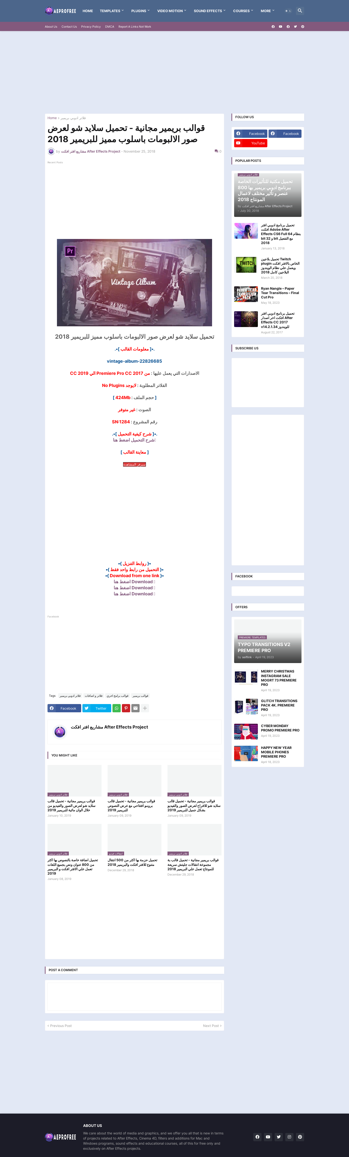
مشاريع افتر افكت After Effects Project (109, 727)
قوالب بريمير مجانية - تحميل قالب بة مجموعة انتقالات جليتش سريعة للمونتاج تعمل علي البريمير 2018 (193, 864)
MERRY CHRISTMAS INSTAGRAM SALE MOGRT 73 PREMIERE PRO (279, 678)
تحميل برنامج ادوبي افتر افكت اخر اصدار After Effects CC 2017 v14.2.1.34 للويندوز (277, 320)
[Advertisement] (174, 72)
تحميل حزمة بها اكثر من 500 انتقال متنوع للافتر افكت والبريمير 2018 (132, 862)
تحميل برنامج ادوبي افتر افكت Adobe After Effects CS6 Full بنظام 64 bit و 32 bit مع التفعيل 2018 (281, 234)
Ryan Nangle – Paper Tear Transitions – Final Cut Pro (280, 292)
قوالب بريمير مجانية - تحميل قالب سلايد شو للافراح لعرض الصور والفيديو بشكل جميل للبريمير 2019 (194, 805)
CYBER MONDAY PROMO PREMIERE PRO (280, 728)
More (266, 11)
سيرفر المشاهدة (134, 464)
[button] (288, 10)
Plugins (138, 11)
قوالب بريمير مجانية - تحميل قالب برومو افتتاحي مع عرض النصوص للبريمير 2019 (131, 805)
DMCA (109, 26)
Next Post (211, 1026)
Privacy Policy (91, 26)
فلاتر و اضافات (94, 695)
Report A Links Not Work (135, 26)
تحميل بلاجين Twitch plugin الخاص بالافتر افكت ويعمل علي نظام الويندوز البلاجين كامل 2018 (280, 265)
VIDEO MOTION (170, 11)
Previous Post (61, 1026)
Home (88, 11)
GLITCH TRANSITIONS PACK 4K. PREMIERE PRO (279, 705)
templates (110, 11)
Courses (241, 11)
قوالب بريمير (140, 695)
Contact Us (69, 26)
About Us (51, 26)
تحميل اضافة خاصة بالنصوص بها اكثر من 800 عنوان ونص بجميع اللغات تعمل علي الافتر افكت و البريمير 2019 (73, 866)
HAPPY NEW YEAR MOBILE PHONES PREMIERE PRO (276, 752)
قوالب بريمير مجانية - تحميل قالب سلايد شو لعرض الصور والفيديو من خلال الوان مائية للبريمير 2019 (71, 805)
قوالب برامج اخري (117, 695)
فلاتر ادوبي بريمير (73, 118)
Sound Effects (208, 11)
